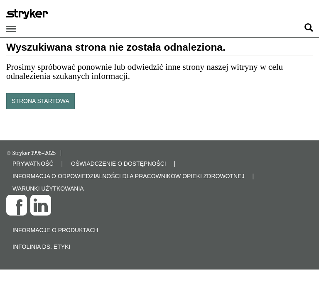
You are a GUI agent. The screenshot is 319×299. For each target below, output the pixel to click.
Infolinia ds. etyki (41, 246)
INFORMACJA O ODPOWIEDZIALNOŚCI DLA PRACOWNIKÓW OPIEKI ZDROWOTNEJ (128, 176)
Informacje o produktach (55, 230)
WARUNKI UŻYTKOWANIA (48, 188)
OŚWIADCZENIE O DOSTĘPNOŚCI (118, 163)
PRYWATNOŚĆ (33, 163)
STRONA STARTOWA (40, 101)
